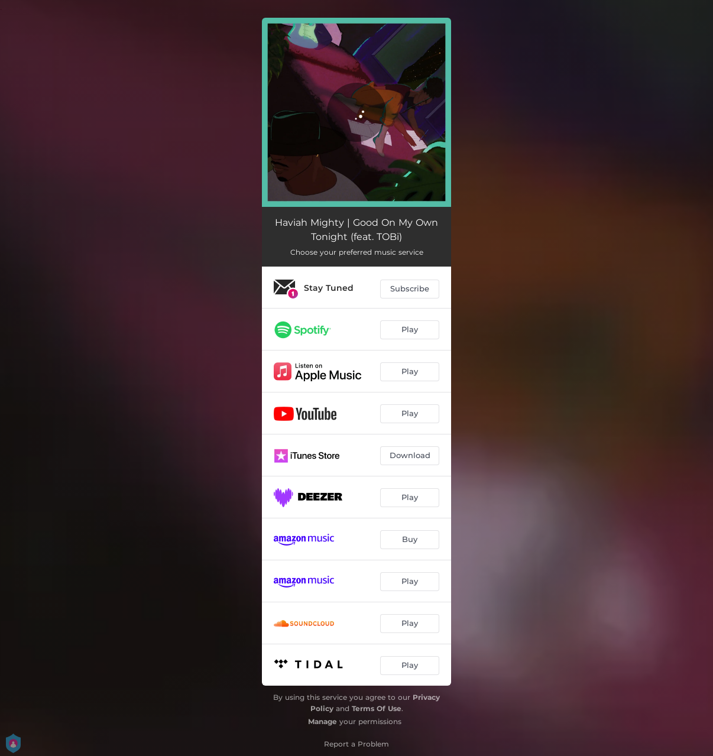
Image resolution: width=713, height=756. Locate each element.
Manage (322, 721)
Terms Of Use (376, 708)
